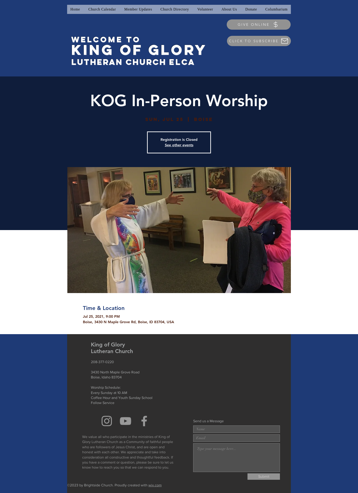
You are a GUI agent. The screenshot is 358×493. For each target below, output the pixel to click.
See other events (179, 145)
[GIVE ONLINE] (259, 24)
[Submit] (263, 476)
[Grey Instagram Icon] (107, 421)
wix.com (155, 485)
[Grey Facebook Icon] (144, 421)
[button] (138, 9)
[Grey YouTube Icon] (125, 421)
